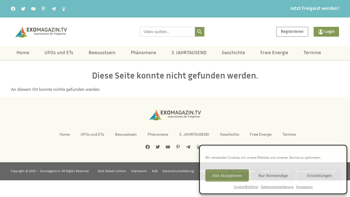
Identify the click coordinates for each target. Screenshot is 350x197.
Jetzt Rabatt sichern (112, 171)
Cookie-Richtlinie (246, 187)
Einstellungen (319, 175)
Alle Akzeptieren (227, 175)
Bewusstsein (102, 53)
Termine (312, 53)
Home (22, 53)
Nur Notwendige (273, 175)
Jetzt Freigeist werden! (314, 9)
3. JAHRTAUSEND (188, 53)
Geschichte (233, 53)
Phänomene (143, 53)
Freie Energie (274, 53)
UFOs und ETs (59, 53)
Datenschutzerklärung (277, 187)
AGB (155, 171)
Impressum (304, 187)
